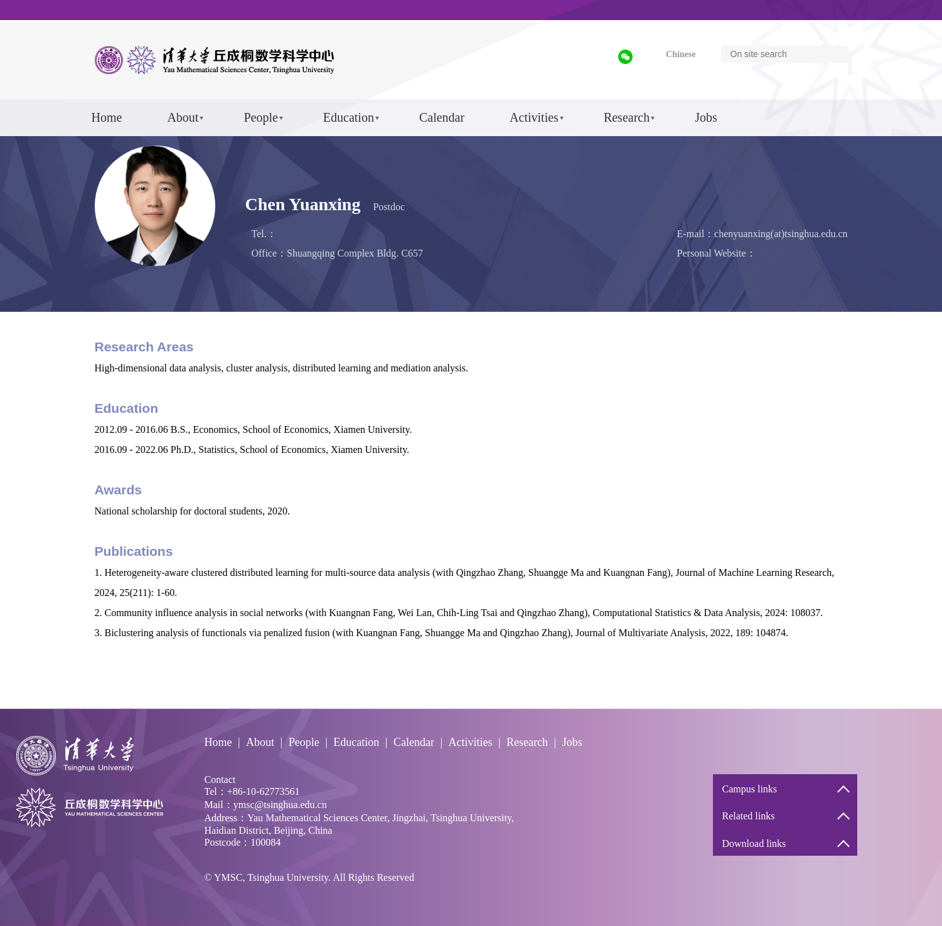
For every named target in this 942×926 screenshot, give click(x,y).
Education (348, 117)
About (182, 117)
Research (627, 117)
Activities (534, 117)
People (260, 117)
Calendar (441, 117)
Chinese (680, 54)
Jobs (706, 117)
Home (107, 117)
